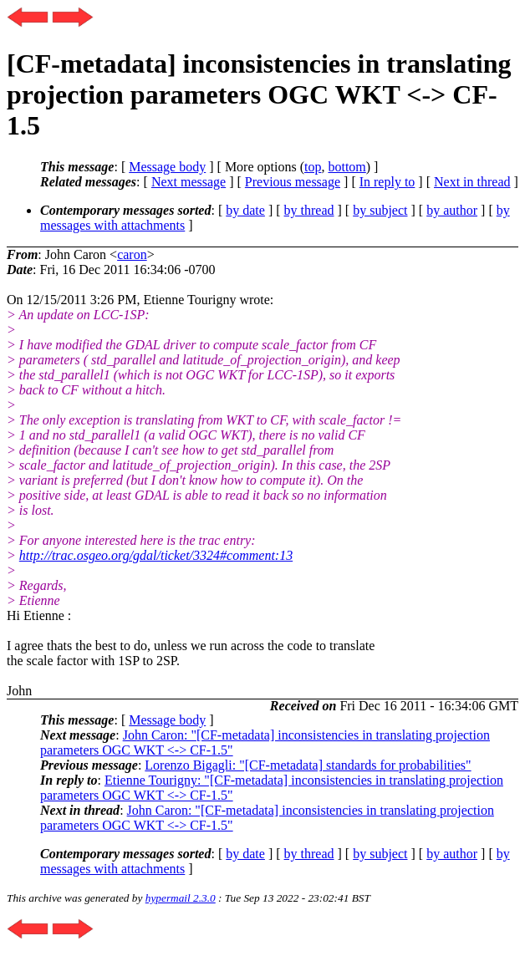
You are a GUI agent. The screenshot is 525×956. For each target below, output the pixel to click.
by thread (309, 210)
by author (451, 210)
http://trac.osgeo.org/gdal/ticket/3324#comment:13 (156, 555)
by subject (380, 210)
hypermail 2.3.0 (180, 898)
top (312, 167)
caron (132, 254)
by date (245, 210)
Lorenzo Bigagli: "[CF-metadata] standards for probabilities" (308, 765)
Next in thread (472, 182)
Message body (167, 167)
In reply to (387, 182)
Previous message (292, 182)
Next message (188, 182)
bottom (346, 167)
